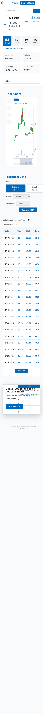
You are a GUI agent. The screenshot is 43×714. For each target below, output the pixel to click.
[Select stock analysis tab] (21, 81)
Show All (21, 371)
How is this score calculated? (13, 49)
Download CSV (28, 210)
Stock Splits (34, 188)
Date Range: (8, 220)
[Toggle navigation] (39, 3)
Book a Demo (27, 3)
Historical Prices (15, 188)
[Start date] (22, 220)
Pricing (14, 3)
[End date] (11, 224)
